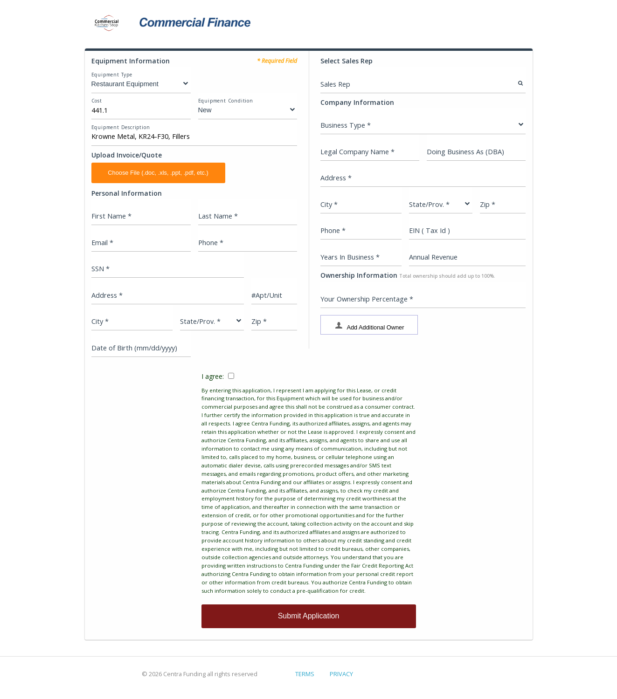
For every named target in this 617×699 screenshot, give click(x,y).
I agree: (308, 483)
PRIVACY (341, 674)
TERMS (304, 674)
